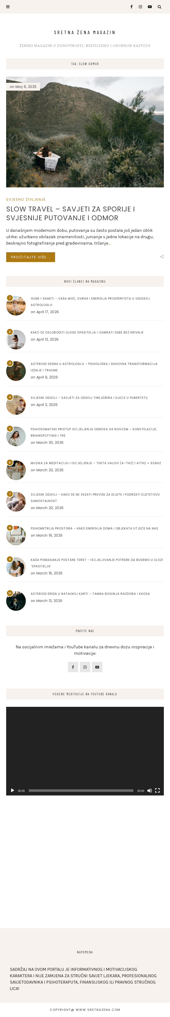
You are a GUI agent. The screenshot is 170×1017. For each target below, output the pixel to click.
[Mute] (149, 790)
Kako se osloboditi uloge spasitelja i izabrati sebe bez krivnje (87, 332)
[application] (85, 751)
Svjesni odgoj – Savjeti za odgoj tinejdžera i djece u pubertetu (89, 398)
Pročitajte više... (30, 257)
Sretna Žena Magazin (85, 32)
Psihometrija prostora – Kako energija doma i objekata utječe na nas (94, 528)
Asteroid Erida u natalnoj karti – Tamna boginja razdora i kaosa (90, 594)
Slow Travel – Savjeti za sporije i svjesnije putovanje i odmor (70, 213)
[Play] (12, 790)
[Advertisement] (85, 879)
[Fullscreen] (157, 790)
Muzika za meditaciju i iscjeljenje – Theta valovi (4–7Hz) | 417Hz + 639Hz (96, 463)
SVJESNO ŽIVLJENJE (26, 199)
